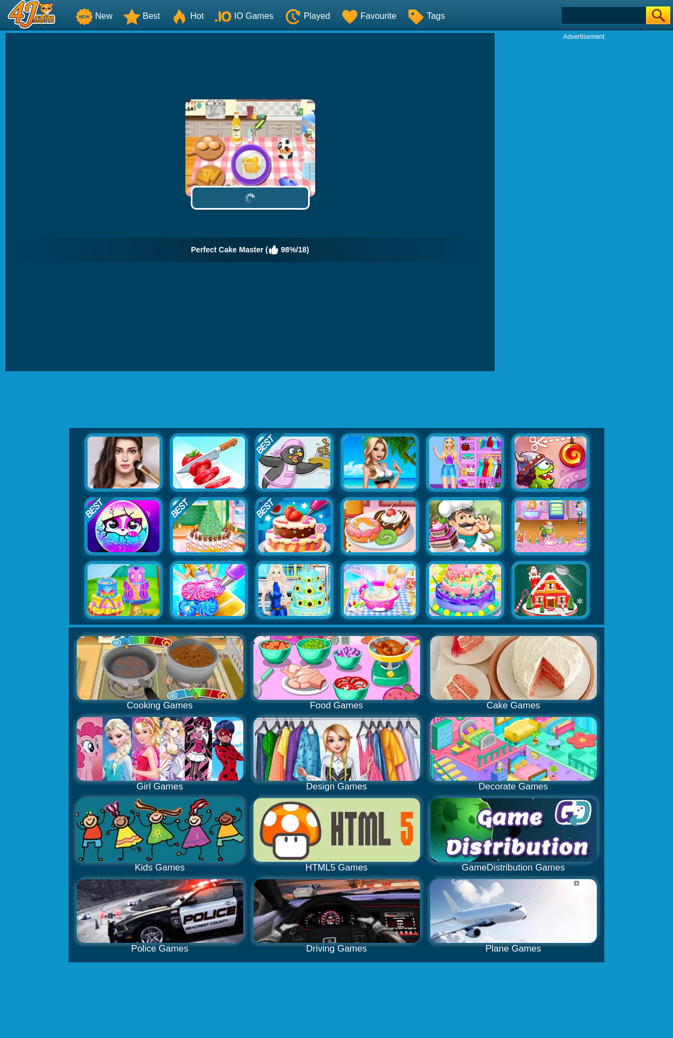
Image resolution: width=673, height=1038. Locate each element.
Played (307, 16)
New (94, 16)
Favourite (369, 16)
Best (141, 16)
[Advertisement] (584, 203)
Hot (187, 16)
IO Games (244, 16)
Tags (426, 16)
